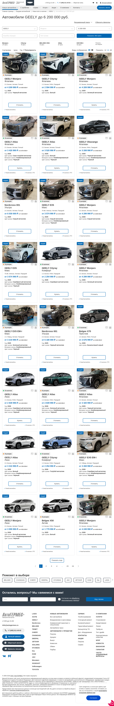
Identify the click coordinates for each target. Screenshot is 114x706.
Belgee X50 (62, 49)
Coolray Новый (45, 49)
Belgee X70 (99, 44)
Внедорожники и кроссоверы (60, 626)
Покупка (53, 640)
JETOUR (35, 647)
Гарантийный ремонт (85, 632)
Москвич (35, 666)
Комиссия (53, 649)
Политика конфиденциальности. (19, 696)
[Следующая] (78, 571)
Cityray (23, 44)
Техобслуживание (84, 622)
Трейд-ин (99, 635)
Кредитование (101, 629)
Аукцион (53, 643)
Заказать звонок (104, 8)
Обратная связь (78, 3)
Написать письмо (14, 655)
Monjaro (5, 44)
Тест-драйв (100, 638)
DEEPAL (35, 644)
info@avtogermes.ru (10, 631)
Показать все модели (99, 49)
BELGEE (35, 632)
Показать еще (57, 566)
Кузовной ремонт (84, 629)
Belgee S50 (6, 49)
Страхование (100, 626)
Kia (33, 657)
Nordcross (36, 629)
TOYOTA (35, 675)
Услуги (45, 8)
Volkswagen (37, 672)
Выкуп (52, 646)
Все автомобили (56, 622)
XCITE (34, 622)
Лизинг (98, 632)
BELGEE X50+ (45, 44)
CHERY (35, 638)
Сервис (36, 8)
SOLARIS (36, 650)
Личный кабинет (14, 642)
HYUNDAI (36, 653)
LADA (34, 619)
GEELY (35, 626)
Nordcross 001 (82, 49)
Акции (54, 8)
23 (67, 572)
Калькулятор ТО (84, 635)
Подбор (53, 655)
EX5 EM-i (80, 44)
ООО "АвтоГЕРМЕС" (16, 681)
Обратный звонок (14, 648)
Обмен (52, 652)
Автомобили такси (56, 634)
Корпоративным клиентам (101, 642)
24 (73, 572)
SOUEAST (36, 669)
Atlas (60, 44)
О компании (64, 8)
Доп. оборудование (85, 638)
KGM (34, 660)
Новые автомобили (9, 8)
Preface (23, 49)
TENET (35, 635)
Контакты (76, 8)
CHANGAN (36, 641)
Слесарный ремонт (85, 626)
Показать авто (94, 36)
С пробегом (24, 8)
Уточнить (19, 111)
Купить (94, 111)
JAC (33, 663)
